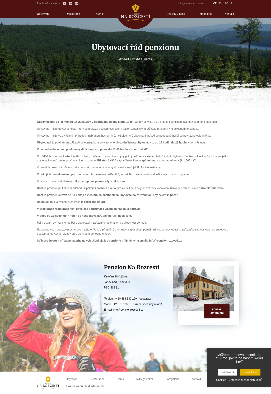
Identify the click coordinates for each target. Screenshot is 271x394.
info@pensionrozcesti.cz (191, 3)
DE (226, 3)
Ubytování (43, 13)
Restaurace (73, 13)
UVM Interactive (94, 386)
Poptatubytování (216, 311)
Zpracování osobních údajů (245, 379)
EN (220, 3)
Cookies (221, 379)
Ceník (100, 13)
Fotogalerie (205, 13)
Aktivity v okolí (176, 13)
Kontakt (229, 13)
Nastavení (227, 372)
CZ (215, 3)
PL (232, 3)
